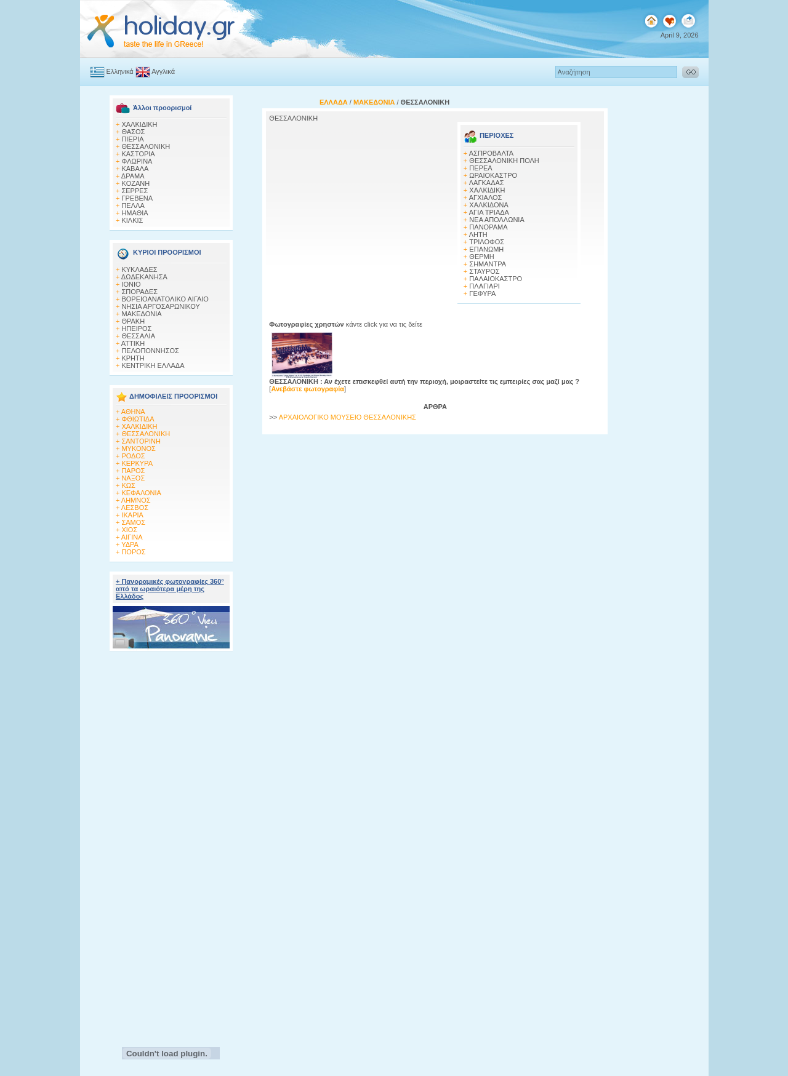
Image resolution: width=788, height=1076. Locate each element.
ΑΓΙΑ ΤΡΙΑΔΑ (489, 212)
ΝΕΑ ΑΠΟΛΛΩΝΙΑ (496, 219)
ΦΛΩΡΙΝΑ (136, 161)
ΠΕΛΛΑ (132, 205)
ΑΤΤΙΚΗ (133, 343)
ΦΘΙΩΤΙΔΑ (137, 419)
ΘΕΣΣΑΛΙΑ (138, 336)
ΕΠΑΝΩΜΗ (486, 249)
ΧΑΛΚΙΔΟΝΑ (488, 205)
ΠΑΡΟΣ (133, 470)
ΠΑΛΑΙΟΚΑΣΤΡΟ (495, 278)
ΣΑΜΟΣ (133, 522)
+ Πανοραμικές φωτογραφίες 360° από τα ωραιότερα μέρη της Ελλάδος (170, 589)
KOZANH (135, 183)
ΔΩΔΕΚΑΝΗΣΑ (144, 277)
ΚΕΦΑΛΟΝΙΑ (141, 492)
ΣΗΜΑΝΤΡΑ (487, 264)
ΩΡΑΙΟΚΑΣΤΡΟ (493, 175)
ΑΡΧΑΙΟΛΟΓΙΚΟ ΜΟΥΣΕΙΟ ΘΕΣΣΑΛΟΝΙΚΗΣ (347, 417)
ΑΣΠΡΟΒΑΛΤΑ (491, 153)
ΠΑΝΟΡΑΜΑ (488, 227)
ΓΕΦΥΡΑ (482, 293)
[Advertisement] (171, 845)
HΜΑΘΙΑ (134, 213)
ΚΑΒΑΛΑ (134, 168)
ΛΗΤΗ (478, 234)
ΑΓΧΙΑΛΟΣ (485, 197)
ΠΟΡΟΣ (133, 552)
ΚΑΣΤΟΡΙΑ (138, 153)
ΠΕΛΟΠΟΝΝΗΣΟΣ (150, 350)
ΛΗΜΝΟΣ (136, 500)
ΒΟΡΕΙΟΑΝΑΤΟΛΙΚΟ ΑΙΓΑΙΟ (164, 299)
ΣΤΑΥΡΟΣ (484, 271)
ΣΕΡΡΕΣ (134, 190)
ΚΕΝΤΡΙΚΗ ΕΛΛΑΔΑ (152, 365)
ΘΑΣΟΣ (133, 131)
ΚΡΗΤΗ (132, 358)
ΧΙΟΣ (129, 529)
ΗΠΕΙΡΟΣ (136, 328)
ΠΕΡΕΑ (480, 168)
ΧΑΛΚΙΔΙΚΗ (139, 124)
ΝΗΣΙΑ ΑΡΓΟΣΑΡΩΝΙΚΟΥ (160, 306)
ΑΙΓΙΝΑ (132, 537)
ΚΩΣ (128, 485)
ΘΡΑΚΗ (133, 321)
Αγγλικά (163, 71)
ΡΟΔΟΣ (133, 456)
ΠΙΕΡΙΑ (132, 139)
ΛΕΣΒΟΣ (134, 507)
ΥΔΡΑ (130, 544)
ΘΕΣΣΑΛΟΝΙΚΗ (145, 146)
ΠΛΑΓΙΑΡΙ (484, 286)
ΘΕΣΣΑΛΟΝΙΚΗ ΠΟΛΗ (504, 160)
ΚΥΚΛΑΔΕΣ (139, 269)
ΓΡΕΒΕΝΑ (137, 198)
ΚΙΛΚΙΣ (132, 220)
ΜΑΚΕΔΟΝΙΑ (141, 313)
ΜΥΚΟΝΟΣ (138, 448)
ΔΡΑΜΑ (133, 176)
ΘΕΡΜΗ (481, 256)
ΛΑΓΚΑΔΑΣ (486, 182)
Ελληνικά (120, 71)
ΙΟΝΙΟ (130, 284)
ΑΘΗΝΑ (133, 411)
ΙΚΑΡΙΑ (132, 515)
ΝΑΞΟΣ (133, 478)
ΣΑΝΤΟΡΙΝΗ (140, 441)
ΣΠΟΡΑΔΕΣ (139, 291)
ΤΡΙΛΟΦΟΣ (486, 241)
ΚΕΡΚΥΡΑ (137, 463)
